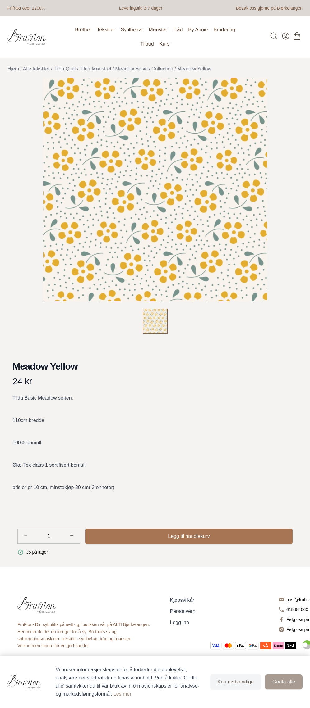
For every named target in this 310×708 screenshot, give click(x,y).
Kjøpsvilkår (182, 600)
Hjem (13, 68)
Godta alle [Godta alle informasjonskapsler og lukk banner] (283, 681)
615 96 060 (297, 609)
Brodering (224, 29)
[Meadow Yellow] (155, 321)
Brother (83, 29)
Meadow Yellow (194, 68)
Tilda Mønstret (95, 68)
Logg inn (179, 622)
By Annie (198, 29)
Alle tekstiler (36, 68)
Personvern (183, 611)
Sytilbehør (132, 29)
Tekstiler (106, 29)
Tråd (178, 29)
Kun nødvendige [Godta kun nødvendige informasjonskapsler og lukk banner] (236, 681)
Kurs (165, 44)
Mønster (158, 29)
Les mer (122, 694)
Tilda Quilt (65, 68)
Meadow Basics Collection (144, 68)
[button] (155, 189)
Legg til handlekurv (189, 536)
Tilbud (147, 44)
